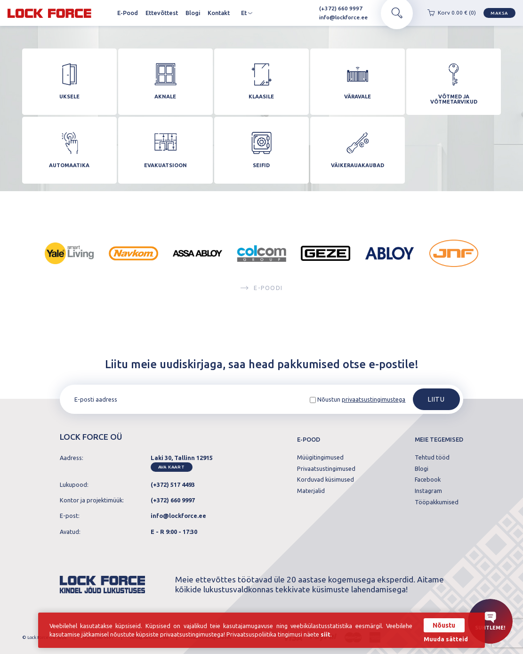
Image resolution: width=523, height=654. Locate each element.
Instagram (428, 491)
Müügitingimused (320, 457)
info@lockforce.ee (339, 17)
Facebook (428, 479)
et (247, 13)
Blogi (193, 12)
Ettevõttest (161, 12)
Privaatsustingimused (326, 469)
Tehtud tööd (432, 457)
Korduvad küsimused (325, 479)
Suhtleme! (490, 621)
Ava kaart (171, 466)
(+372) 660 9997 (336, 8)
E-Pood (127, 12)
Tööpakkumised (437, 502)
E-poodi (261, 289)
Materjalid (311, 491)
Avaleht (105, 13)
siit (325, 634)
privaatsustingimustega (373, 399)
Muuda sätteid (446, 639)
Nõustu (444, 625)
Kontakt (219, 12)
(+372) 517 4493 (173, 484)
